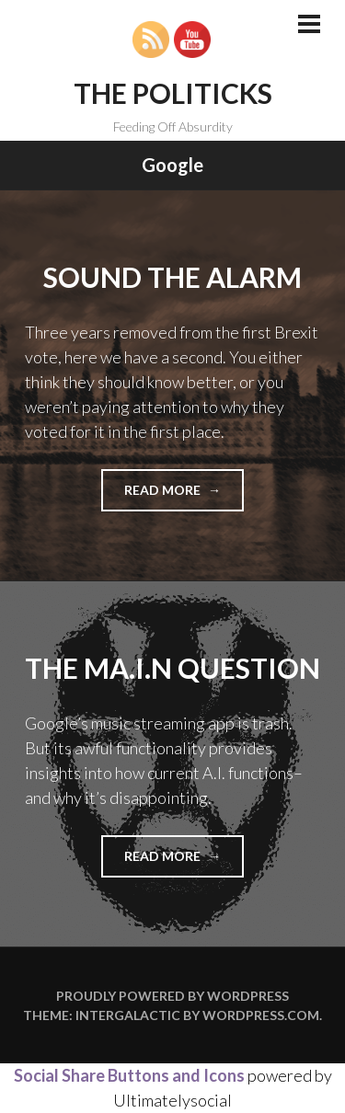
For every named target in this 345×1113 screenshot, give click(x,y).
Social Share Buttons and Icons (129, 1075)
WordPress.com (260, 1015)
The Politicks (173, 92)
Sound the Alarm (172, 276)
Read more (184, 495)
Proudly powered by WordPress (172, 996)
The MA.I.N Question (172, 667)
